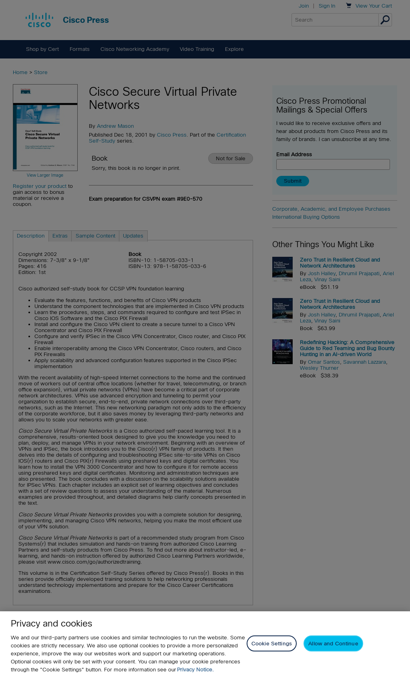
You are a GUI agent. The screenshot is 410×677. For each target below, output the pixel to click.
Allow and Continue (333, 644)
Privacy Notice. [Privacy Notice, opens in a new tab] (195, 670)
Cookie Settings (271, 644)
